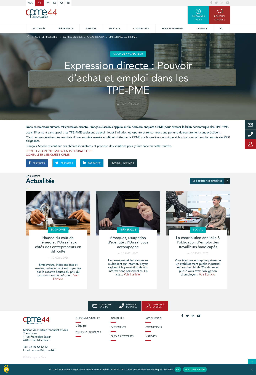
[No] (251, 369)
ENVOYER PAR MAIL (122, 163)
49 (47, 2)
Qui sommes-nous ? (88, 318)
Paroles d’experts (172, 29)
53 (54, 2)
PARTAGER (37, 163)
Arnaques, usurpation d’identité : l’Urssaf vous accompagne (128, 242)
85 (68, 2)
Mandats (114, 29)
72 (61, 2)
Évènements (65, 29)
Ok (177, 369)
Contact (202, 29)
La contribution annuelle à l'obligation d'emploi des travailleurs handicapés (198, 242)
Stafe (43, 357)
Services (91, 29)
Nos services (153, 318)
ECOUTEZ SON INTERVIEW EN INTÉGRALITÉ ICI (59, 151)
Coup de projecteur (46, 37)
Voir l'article (132, 274)
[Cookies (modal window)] (6, 369)
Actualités (39, 29)
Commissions (141, 29)
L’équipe (81, 326)
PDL (30, 2)
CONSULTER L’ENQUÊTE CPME (48, 154)
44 (39, 2)
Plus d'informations (195, 369)
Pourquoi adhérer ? (88, 332)
